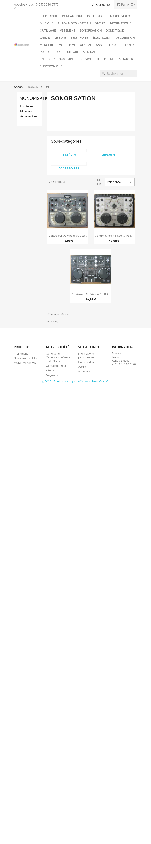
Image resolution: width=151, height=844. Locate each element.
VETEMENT (67, 30)
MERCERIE (47, 45)
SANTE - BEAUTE (107, 45)
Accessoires (29, 116)
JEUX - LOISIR (102, 38)
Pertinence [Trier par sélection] (119, 182)
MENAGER (126, 59)
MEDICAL (89, 52)
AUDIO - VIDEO (120, 16)
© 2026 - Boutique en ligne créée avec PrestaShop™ (75, 381)
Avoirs (82, 366)
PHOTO (128, 45)
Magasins (52, 375)
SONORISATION (91, 30)
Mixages (26, 111)
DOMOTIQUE (115, 30)
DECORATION (125, 38)
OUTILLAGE (48, 30)
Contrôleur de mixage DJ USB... (68, 235)
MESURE (60, 38)
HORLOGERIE (105, 59)
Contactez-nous (56, 365)
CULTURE (72, 52)
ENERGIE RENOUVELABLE (58, 59)
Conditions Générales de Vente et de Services (58, 357)
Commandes (86, 362)
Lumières (26, 106)
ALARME (86, 45)
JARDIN (45, 38)
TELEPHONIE (79, 38)
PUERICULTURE (50, 52)
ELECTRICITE (49, 16)
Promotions (21, 353)
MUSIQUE (46, 23)
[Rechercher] (118, 73)
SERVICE (86, 59)
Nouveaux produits (25, 358)
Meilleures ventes (25, 363)
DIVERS (100, 23)
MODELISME (67, 45)
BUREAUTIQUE (72, 16)
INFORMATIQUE (120, 23)
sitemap (51, 370)
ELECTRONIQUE (51, 66)
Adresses (84, 371)
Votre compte (89, 347)
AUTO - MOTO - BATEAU (74, 23)
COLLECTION (96, 16)
